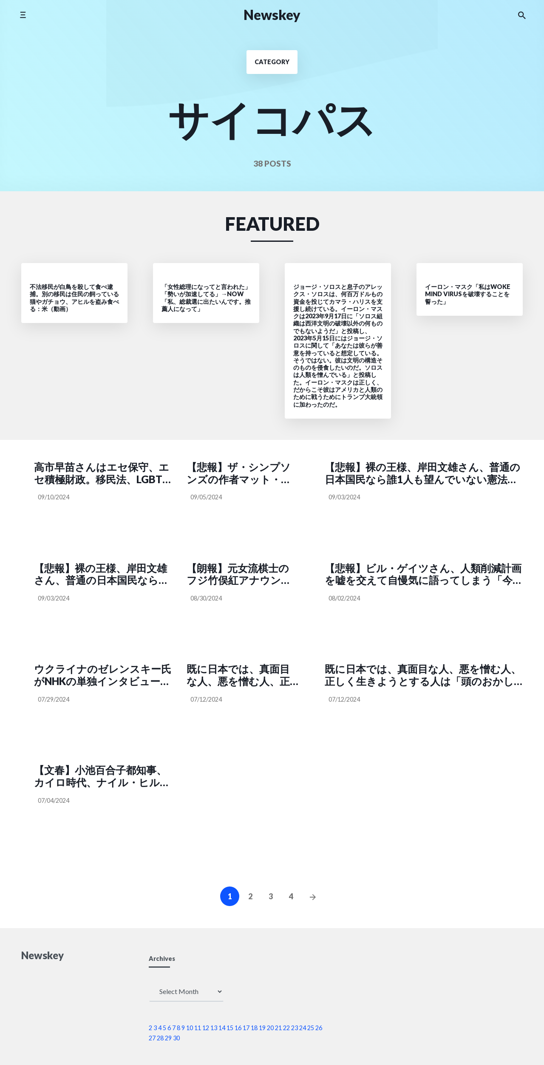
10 (189, 1027)
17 (246, 1027)
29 (168, 1038)
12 (205, 1027)
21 (278, 1027)
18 (254, 1027)
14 (221, 1027)
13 (213, 1027)
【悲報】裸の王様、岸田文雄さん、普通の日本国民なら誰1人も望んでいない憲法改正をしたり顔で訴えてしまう (422, 473)
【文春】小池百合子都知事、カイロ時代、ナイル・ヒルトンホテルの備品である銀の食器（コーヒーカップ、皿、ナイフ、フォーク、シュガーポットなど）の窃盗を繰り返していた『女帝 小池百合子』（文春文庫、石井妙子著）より (102, 776)
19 (262, 1027)
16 (238, 1027)
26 (318, 1027)
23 (294, 1027)
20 (270, 1027)
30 (176, 1038)
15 (230, 1027)
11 (197, 1027)
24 (302, 1027)
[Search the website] (522, 14)
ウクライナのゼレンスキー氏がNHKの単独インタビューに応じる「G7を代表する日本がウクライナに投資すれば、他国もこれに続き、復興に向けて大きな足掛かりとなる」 (103, 675)
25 (310, 1027)
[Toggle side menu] (22, 14)
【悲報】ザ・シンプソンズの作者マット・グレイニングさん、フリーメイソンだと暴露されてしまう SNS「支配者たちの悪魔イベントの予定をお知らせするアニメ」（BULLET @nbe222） (243, 473)
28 (160, 1038)
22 (286, 1027)
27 (152, 1038)
